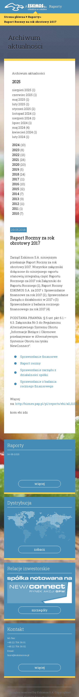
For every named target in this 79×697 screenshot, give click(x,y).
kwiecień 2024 (22, 132)
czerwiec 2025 (22, 95)
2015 (15, 189)
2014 (15, 194)
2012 (15, 203)
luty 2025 (18, 104)
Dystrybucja (19, 503)
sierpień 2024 (21, 118)
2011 (15, 208)
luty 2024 (18, 137)
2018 (15, 174)
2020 (15, 164)
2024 (16, 145)
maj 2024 (18, 127)
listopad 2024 (21, 113)
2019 (15, 169)
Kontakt (15, 629)
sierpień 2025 (21, 90)
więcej (39, 484)
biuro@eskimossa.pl (18, 655)
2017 (15, 179)
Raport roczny (30, 363)
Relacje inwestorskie (28, 568)
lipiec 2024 (20, 123)
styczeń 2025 (21, 109)
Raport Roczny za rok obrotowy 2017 (32, 240)
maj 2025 (18, 99)
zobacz (39, 549)
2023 (15, 150)
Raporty (55, 6)
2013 (15, 199)
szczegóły (40, 610)
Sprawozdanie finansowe (39, 357)
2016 (15, 184)
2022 (15, 155)
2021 (15, 159)
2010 (15, 213)
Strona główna (14, 17)
